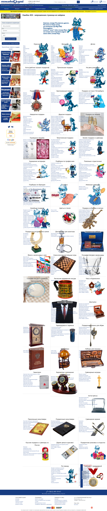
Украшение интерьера (37, 161)
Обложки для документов (28, 132)
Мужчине (6, 8)
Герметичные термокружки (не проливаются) (60, 330)
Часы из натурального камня (29, 240)
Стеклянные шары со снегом (29, 176)
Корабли (25, 168)
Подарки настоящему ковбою (57, 150)
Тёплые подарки (26, 211)
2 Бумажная (25, 143)
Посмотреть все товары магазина (11, 43)
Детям (27, 8)
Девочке (80, 47)
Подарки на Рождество (56, 472)
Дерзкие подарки (54, 73)
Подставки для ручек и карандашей (30, 421)
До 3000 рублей (82, 62)
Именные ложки (82, 186)
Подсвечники (26, 180)
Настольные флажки (27, 263)
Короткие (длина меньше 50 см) (85, 327)
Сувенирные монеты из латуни (85, 218)
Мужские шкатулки (82, 311)
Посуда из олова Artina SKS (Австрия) (58, 125)
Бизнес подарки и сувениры (93, 138)
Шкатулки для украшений (84, 303)
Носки (52, 307)
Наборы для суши (26, 288)
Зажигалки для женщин (28, 383)
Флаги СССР (25, 261)
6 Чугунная (25, 149)
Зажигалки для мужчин (28, 382)
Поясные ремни (54, 317)
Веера (24, 130)
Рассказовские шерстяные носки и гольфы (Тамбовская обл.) (63, 311)
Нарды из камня (26, 241)
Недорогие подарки (37, 114)
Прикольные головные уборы (57, 303)
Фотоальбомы (26, 214)
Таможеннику (54, 179)
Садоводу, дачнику (55, 172)
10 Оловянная (26, 154)
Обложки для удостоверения (85, 476)
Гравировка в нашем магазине (96, 8)
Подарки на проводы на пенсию (57, 468)
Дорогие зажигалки (55, 129)
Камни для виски (82, 269)
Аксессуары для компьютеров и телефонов (87, 165)
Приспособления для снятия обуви (86, 331)
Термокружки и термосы (65, 325)
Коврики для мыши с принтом (85, 473)
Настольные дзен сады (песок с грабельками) (32, 172)
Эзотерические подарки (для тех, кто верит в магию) (61, 147)
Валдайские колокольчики (84, 99)
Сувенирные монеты (27, 120)
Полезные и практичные (93, 161)
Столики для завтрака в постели (85, 175)
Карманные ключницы (83, 168)
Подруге (52, 48)
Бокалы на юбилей (27, 95)
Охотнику (53, 146)
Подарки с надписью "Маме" (29, 216)
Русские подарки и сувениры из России (37, 444)
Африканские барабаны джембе (29, 173)
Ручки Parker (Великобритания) (85, 154)
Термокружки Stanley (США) (28, 197)
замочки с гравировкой (83, 468)
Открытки (81, 445)
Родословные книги (27, 99)
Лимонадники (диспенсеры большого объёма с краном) (62, 236)
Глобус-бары (53, 350)
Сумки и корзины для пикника (85, 353)
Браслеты (25, 117)
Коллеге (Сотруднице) (55, 54)
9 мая (52, 474)
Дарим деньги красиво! (65, 443)
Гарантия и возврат (19, 501)
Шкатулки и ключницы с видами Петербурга (87, 314)
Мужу (24, 46)
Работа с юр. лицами (39, 499)
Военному (53, 164)
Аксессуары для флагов (28, 265)
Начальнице (53, 55)
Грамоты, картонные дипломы (85, 378)
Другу (24, 47)
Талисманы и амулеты (27, 119)
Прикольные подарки (65, 67)
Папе (24, 51)
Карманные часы (82, 284)
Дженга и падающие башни (56, 270)
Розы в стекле (54, 210)
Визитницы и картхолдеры (84, 142)
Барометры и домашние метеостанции (86, 103)
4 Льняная (25, 146)
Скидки (65, 185)
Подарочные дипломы (83, 188)
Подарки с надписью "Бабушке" (29, 219)
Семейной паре (26, 222)
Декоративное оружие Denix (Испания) (87, 429)
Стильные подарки (55, 96)
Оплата (71, 5)
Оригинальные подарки (65, 91)
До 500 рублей (82, 57)
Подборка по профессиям (65, 161)
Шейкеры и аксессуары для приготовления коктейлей (90, 266)
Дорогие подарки (27, 103)
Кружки (80, 257)
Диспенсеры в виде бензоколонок (58, 233)
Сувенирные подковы (27, 167)
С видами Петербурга (40, 8)
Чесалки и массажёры (27, 127)
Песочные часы (82, 285)
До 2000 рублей (82, 60)
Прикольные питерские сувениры (85, 92)
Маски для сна (26, 125)
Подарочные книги (37, 349)
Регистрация (103, 5)
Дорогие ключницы (55, 122)
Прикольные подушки (27, 171)
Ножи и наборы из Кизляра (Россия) (30, 190)
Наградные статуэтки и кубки (84, 376)
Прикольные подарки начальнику (58, 82)
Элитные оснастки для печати (57, 132)
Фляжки (80, 265)
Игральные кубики (54, 267)
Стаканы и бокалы (82, 259)
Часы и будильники (93, 278)
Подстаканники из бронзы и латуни (86, 214)
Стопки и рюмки (82, 261)
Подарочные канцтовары (65, 419)
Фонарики (81, 179)
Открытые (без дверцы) (28, 331)
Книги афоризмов (26, 350)
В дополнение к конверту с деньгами (86, 117)
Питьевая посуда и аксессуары (93, 255)
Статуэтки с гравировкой (84, 481)
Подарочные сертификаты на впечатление (87, 76)
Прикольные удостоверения (84, 380)
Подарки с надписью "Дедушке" (29, 220)
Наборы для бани (82, 237)
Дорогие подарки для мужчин (57, 116)
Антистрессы (92, 396)
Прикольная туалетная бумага (57, 84)
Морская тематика (54, 149)
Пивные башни (54, 234)
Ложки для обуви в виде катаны (85, 330)
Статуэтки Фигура (82, 151)
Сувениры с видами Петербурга (85, 94)
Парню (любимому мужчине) (29, 55)
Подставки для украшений (84, 310)
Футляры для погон (83, 430)
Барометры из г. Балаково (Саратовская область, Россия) (62, 378)
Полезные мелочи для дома (84, 173)
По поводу (65, 466)
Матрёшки (25, 447)
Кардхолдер (81, 474)
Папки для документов (28, 427)
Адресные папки (26, 426)
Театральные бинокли (83, 177)
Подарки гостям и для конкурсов (85, 119)
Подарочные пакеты (83, 444)
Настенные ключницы (37, 325)
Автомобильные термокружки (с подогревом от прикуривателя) (64, 333)
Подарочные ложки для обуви (93, 325)
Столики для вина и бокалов (57, 128)
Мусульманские (54, 154)
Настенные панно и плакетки (57, 130)
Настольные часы (82, 280)
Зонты (80, 157)
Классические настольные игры (65, 255)
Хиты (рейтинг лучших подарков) (37, 67)
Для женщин (81, 234)
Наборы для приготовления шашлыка (31, 98)
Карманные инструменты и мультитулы (86, 149)
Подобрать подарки (11, 38)
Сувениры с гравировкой (93, 466)
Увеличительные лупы (83, 180)
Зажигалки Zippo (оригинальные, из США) (87, 155)
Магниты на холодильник (28, 133)
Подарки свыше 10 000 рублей (57, 121)
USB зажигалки (26, 378)
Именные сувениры (93, 185)
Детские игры (81, 51)
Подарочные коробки (83, 447)
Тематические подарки (65, 138)
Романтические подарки (84, 121)
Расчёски (25, 124)
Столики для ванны (83, 172)
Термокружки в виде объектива (57, 335)
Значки (24, 128)
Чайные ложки (26, 285)
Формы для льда (26, 293)
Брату (24, 49)
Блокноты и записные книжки (29, 425)
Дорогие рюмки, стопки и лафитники (58, 127)
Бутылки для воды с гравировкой (85, 470)
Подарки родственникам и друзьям (30, 215)
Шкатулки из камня (82, 100)
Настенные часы (82, 281)
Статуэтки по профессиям (56, 163)
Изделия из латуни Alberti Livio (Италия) (31, 193)
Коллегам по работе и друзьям (57, 72)
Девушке (53, 47)
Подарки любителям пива (56, 85)
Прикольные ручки (27, 423)
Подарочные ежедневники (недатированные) (60, 423)
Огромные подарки (55, 81)
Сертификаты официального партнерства (43, 504)
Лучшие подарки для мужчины (29, 63)
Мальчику (81, 46)
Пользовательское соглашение (61, 500)
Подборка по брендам (37, 185)
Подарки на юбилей (37, 91)
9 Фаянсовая (25, 153)
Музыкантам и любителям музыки (57, 173)
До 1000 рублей (82, 59)
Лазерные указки (26, 122)
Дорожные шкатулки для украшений (86, 313)
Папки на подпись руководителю (85, 147)
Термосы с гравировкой (84, 472)
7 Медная (25, 150)
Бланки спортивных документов (29, 429)
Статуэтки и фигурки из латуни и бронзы (87, 219)
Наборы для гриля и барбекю (85, 352)
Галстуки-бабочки (54, 315)
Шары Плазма (81, 405)
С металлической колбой (56, 327)
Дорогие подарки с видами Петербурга (87, 95)
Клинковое (81, 421)
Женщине (17, 8)
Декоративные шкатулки (84, 307)
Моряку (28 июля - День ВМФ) (57, 165)
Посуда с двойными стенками (85, 270)
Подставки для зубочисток (28, 290)
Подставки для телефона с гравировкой (87, 477)
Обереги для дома (27, 129)
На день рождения (93, 67)
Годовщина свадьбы (37, 138)
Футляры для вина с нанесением (85, 469)
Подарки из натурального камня (37, 231)
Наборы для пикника (92, 349)
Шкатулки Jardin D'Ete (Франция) (29, 199)
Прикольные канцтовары (37, 419)
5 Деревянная (26, 147)
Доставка (65, 5)
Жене (52, 49)
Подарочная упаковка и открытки (93, 443)
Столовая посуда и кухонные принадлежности (37, 279)
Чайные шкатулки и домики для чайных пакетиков (89, 315)
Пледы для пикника (83, 354)
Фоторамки (25, 212)
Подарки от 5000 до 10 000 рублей (58, 120)
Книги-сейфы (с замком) (84, 292)
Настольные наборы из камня (29, 242)
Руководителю (26, 48)
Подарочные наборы (92, 231)
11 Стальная (25, 155)
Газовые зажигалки (27, 376)
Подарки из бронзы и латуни (92, 208)
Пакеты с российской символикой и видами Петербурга (34, 453)
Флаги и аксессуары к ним (37, 255)
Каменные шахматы (27, 244)
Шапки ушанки (82, 98)
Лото (52, 263)
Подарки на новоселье (28, 210)
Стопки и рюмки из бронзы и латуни (86, 210)
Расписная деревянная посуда (65, 278)
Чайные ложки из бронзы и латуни (86, 216)
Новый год (53, 477)
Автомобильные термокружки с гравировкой (88, 485)
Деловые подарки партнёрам (85, 141)
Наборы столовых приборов (29, 284)
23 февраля (53, 480)
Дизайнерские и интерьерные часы (86, 288)
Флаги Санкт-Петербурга (28, 258)
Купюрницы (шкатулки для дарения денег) (87, 306)
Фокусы (52, 76)
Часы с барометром (83, 289)
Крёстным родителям (27, 223)
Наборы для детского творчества (86, 49)
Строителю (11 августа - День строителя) (59, 177)
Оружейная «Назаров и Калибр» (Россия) (31, 201)
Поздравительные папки (84, 72)
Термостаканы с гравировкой (85, 484)
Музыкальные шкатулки (83, 309)
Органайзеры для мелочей (84, 176)
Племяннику (25, 224)
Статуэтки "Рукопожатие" (84, 146)
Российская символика (55, 139)
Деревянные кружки (55, 280)
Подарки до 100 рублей (28, 121)
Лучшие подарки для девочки (29, 73)
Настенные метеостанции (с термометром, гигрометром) (62, 379)
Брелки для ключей (27, 116)
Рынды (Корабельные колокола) (29, 164)
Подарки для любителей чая (85, 274)
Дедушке (25, 52)
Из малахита (25, 234)
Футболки (53, 305)
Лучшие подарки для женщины (29, 70)
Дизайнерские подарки (56, 95)
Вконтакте (76, 504)
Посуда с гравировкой (83, 480)
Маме (52, 46)
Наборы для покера (83, 244)
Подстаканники (82, 102)
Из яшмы (25, 236)
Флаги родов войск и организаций (30, 259)
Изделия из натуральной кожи (29, 179)
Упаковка (56, 499)
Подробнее (93, 11)
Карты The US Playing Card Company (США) (31, 202)
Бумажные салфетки (27, 292)
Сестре (52, 51)
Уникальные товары (55, 98)
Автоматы (81, 422)
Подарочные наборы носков (85, 236)
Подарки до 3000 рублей (28, 60)
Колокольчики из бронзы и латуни (86, 212)
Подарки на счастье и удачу (56, 143)
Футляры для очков (83, 167)
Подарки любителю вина (56, 86)
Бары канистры (54, 352)
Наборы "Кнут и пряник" (83, 238)
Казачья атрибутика (83, 426)
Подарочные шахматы (55, 133)
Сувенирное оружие (93, 419)
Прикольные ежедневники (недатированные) (32, 422)
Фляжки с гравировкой (83, 482)
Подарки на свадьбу (92, 114)
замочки (52, 63)
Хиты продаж (68, 8)
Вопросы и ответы (19, 504)
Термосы (53, 336)
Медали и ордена (82, 189)
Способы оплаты (18, 503)
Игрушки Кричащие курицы (56, 78)
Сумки (80, 171)
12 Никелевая (26, 157)
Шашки (52, 258)
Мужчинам (53, 69)
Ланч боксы (25, 286)
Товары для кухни (27, 282)
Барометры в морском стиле (56, 380)
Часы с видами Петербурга (84, 287)
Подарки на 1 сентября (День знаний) (58, 473)
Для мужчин (81, 233)
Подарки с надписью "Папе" (28, 218)
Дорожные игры (54, 266)
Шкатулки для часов (83, 305)
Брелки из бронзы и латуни (84, 220)
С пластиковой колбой (55, 328)
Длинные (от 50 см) (83, 328)
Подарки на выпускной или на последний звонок (61, 476)
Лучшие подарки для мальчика (29, 72)
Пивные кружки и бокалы (84, 262)
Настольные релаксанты (84, 397)
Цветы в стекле (82, 153)
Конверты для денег (55, 445)
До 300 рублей (82, 56)
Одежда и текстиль (65, 302)
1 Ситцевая (25, 142)
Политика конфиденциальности (61, 501)
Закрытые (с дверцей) (27, 330)
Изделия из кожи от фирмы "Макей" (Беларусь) (60, 124)
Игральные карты (54, 261)
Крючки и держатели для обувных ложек (87, 332)
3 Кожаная (25, 145)
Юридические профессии (56, 175)
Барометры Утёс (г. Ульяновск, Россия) (30, 196)
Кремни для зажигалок (28, 384)
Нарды (52, 259)
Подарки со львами (55, 155)
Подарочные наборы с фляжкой (85, 240)
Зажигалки (37, 372)
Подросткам (81, 52)
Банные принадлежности (56, 309)
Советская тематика (55, 141)
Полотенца (53, 310)
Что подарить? (55, 8)
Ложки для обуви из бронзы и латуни (86, 215)
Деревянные (25, 327)
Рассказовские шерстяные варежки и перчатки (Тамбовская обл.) (64, 313)
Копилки (80, 63)
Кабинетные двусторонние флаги (30, 262)
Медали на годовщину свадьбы (29, 141)
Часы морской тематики (83, 291)
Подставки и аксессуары (84, 427)
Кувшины (81, 267)
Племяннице (25, 226)
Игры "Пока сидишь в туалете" (57, 74)
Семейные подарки (37, 208)
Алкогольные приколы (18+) (56, 80)
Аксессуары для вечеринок (56, 77)
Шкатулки (92, 302)
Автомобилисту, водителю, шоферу (58, 176)
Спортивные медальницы (84, 55)
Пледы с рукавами (54, 314)
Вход (99, 5)
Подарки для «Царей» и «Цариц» (57, 151)
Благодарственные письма (40, 503)
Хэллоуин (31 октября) (55, 470)
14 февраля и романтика (56, 478)
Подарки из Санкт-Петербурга (93, 91)
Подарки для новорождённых (57, 469)
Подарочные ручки (55, 425)
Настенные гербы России (84, 145)
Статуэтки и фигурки (27, 163)
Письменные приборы (55, 421)
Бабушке (52, 52)
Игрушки (80, 48)
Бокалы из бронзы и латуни (84, 211)
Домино (52, 265)
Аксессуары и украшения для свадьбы (86, 120)
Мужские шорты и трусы (56, 306)
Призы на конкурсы (27, 100)
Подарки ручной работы (56, 100)
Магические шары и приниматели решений (87, 400)
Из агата (25, 237)
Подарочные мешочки (83, 448)
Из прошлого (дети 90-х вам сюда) (58, 142)
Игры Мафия (53, 269)
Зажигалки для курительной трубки (30, 379)
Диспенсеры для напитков (65, 231)
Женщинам (53, 70)
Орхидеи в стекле (54, 211)
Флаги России (26, 257)
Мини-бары (65, 349)
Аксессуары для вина (83, 242)
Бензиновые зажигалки (28, 375)
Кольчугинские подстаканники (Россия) (31, 194)
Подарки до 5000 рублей (28, 62)
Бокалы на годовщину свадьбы (29, 139)
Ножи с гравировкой (83, 478)
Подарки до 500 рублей (28, 56)
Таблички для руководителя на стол (86, 139)
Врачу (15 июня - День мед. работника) (59, 168)
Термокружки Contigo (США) (56, 331)
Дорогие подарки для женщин (57, 117)
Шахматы (53, 257)
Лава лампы (81, 401)
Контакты (76, 5)
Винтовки (81, 423)
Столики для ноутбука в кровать (85, 169)
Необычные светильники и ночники (30, 165)
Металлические (26, 328)
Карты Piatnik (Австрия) (27, 204)
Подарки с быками (55, 157)
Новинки (80, 8)
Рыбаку (52, 145)
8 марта (52, 481)
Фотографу (53, 171)
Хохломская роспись (27, 198)
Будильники (81, 283)
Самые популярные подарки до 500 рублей (32, 74)
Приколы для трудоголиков (84, 150)
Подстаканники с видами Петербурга (86, 96)
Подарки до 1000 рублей (28, 57)
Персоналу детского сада (56, 169)
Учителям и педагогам (55, 167)
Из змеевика (25, 233)
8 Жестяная (25, 151)
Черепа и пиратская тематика (57, 153)
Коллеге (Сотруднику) (27, 54)
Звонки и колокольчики (28, 175)
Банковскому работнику (56, 180)
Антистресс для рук (83, 399)
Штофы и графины (82, 263)
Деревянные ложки (27, 448)
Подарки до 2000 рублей (28, 59)
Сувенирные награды (83, 77)
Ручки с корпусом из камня (28, 238)
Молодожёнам (82, 116)
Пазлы (80, 54)
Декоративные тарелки (28, 289)
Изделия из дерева (27, 177)
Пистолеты (81, 425)
